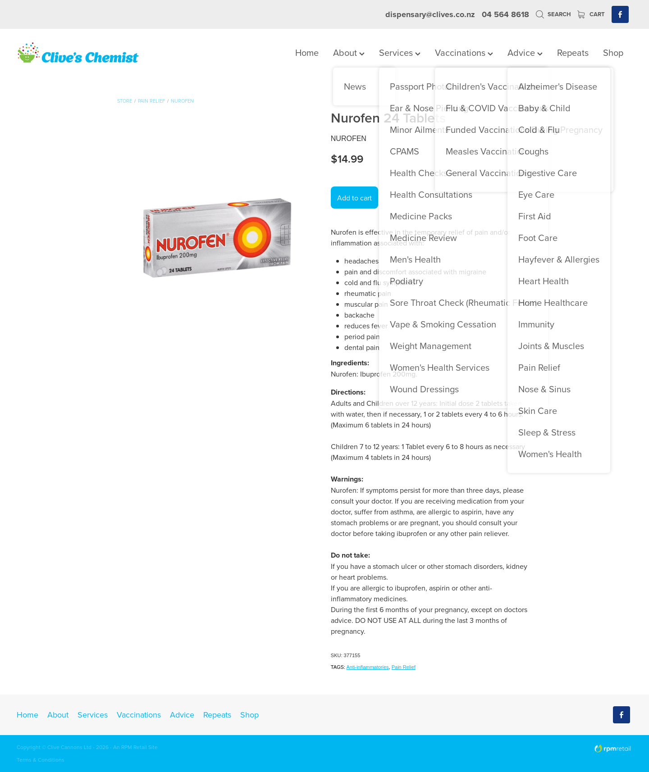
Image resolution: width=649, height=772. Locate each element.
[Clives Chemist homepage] (78, 53)
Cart (591, 14)
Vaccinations (464, 52)
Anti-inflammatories (367, 667)
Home (307, 52)
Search (553, 14)
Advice (525, 52)
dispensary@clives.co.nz (430, 14)
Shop (613, 52)
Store (124, 100)
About (349, 52)
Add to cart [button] (354, 198)
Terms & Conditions (40, 759)
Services (399, 52)
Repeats (573, 52)
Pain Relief (151, 100)
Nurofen (182, 100)
